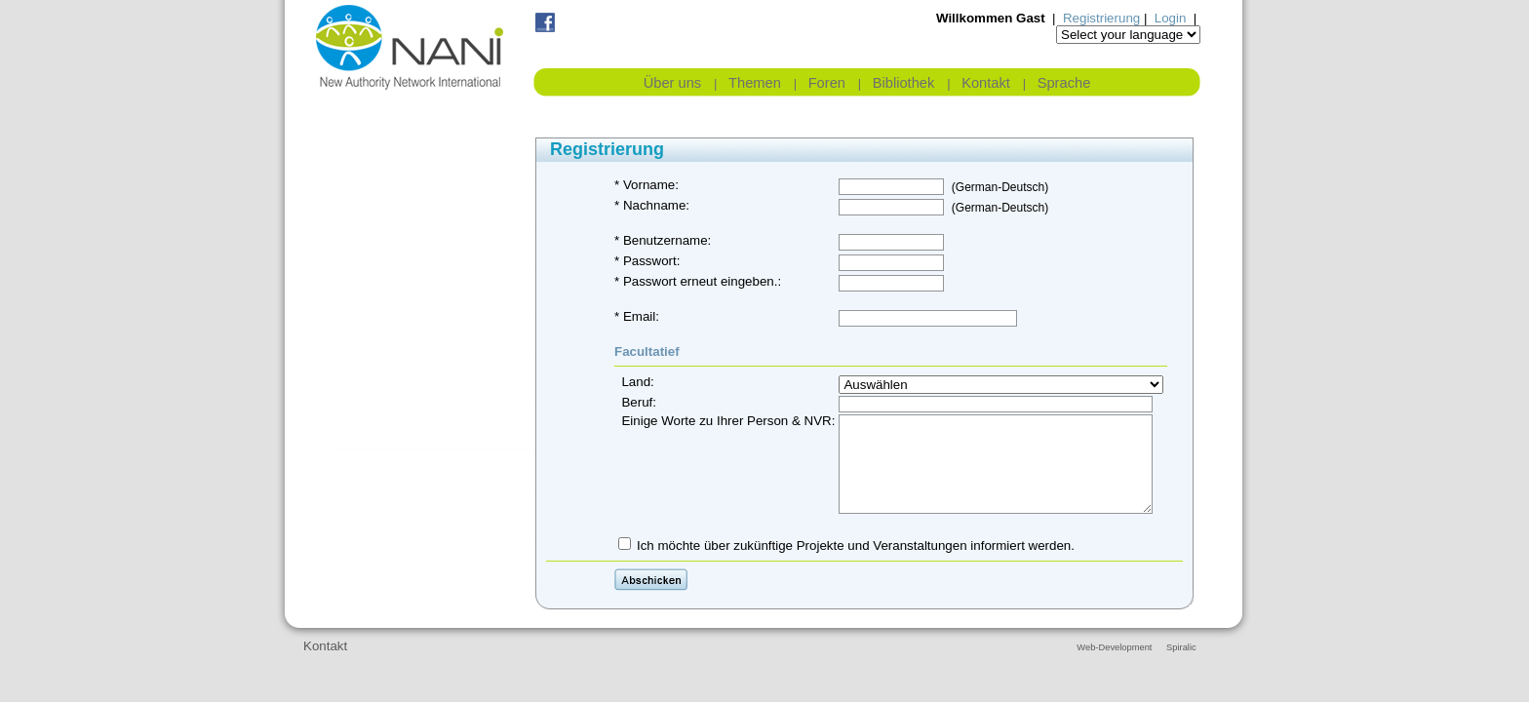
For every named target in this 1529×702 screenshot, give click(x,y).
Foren (826, 83)
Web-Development (1114, 647)
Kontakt (985, 83)
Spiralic (1181, 647)
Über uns (672, 83)
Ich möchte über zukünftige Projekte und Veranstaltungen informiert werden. (856, 545)
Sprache (1064, 83)
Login (1171, 18)
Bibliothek (904, 83)
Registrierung (1101, 18)
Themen (754, 83)
